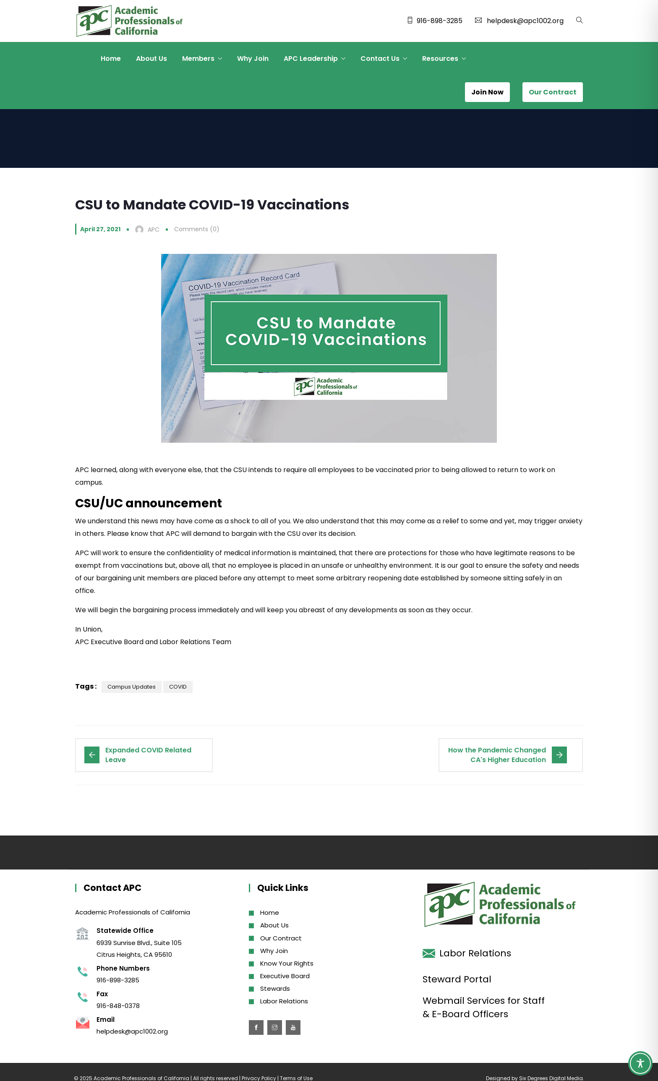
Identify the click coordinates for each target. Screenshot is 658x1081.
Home (111, 58)
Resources (440, 58)
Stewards (275, 988)
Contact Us (380, 58)
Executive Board (285, 975)
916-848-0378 (118, 1005)
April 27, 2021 (100, 229)
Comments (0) (196, 229)
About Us (151, 58)
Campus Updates (131, 687)
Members (198, 58)
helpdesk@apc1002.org (525, 21)
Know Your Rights (286, 963)
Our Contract (281, 938)
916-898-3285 (439, 21)
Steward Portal (457, 979)
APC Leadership (311, 58)
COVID (178, 687)
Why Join (253, 58)
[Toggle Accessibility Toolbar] (640, 1063)
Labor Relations (284, 1001)
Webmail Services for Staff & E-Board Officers (484, 1007)
